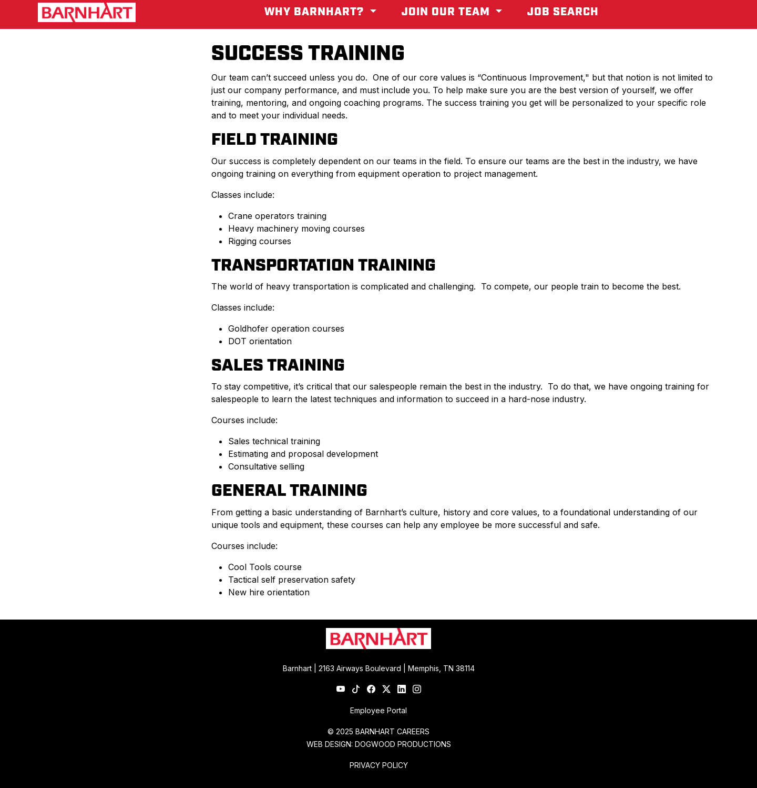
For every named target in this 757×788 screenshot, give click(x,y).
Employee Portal (378, 710)
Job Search (563, 12)
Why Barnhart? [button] (315, 12)
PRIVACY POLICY (379, 765)
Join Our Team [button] (447, 12)
